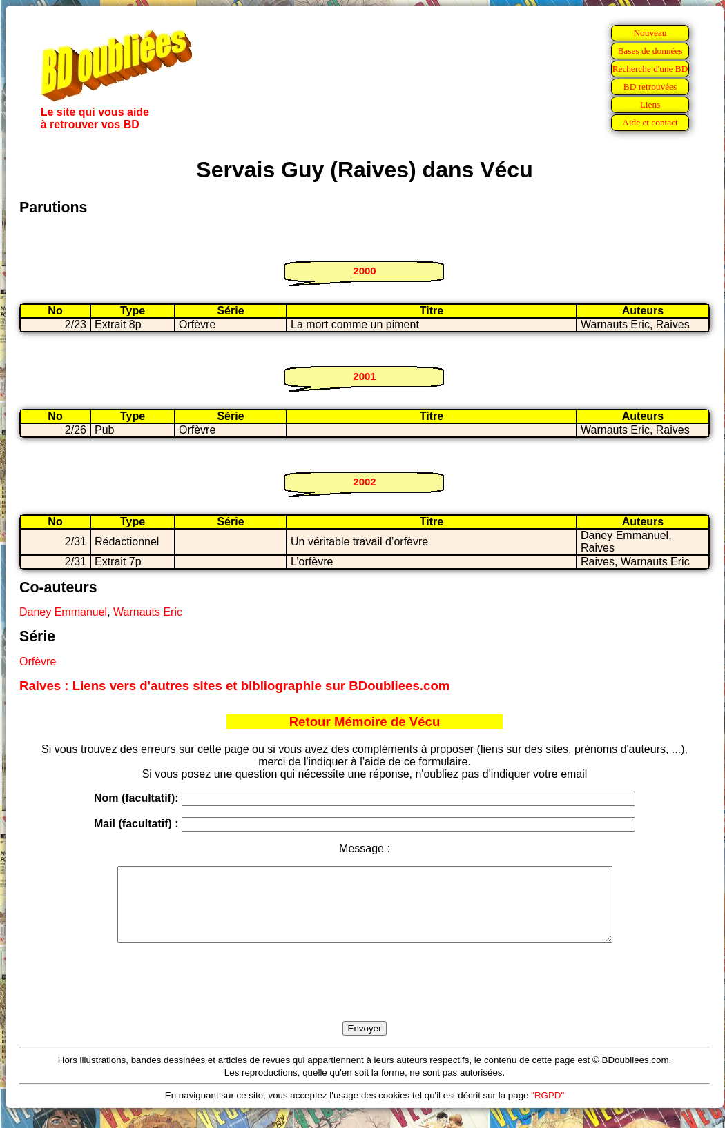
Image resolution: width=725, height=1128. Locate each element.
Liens (650, 104)
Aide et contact (650, 122)
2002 (364, 481)
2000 (364, 270)
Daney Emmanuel (63, 612)
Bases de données (649, 51)
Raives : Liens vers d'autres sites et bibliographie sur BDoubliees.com (234, 685)
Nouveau (649, 33)
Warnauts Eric (147, 612)
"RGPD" (547, 1110)
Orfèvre (37, 661)
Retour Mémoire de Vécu (365, 721)
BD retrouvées (650, 86)
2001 (364, 376)
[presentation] (365, 998)
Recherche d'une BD (650, 68)
